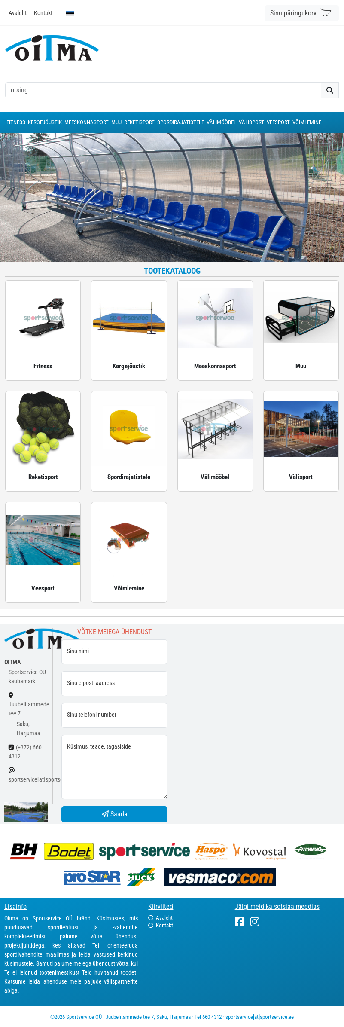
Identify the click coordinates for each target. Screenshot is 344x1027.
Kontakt (43, 12)
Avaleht (18, 12)
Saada (115, 814)
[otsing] (163, 90)
